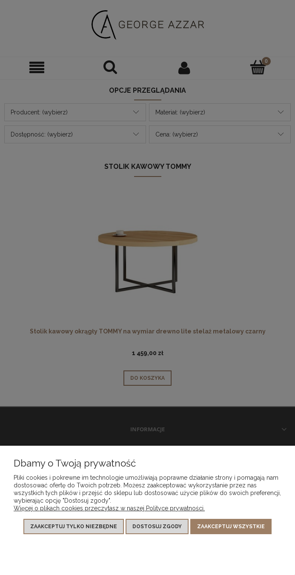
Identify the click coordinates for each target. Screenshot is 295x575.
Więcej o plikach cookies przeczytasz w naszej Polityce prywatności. (109, 508)
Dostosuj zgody (157, 526)
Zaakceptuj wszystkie (231, 526)
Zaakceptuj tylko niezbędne (73, 526)
